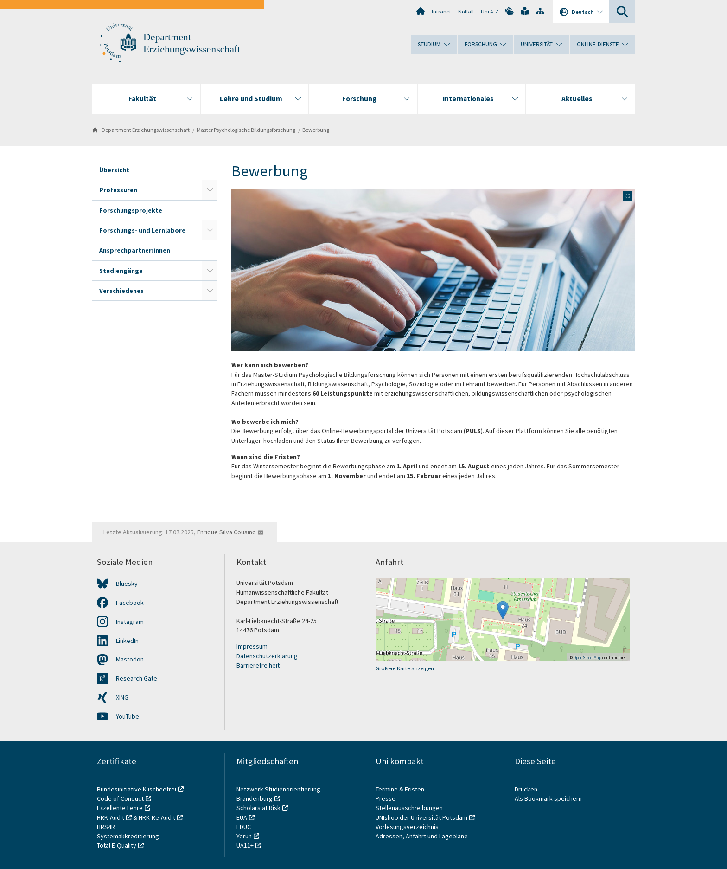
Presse (386, 798)
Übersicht (114, 170)
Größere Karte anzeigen (405, 668)
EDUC (243, 827)
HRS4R (106, 827)
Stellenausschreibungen (409, 808)
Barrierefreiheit (258, 665)
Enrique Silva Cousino (226, 532)
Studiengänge (121, 270)
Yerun (244, 836)
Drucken (526, 789)
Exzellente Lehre (120, 808)
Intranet (441, 11)
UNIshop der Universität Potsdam (421, 817)
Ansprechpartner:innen (134, 250)
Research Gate (136, 678)
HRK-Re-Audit (157, 817)
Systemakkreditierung (128, 836)
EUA (241, 817)
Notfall (466, 11)
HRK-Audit (110, 817)
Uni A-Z (489, 11)
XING (122, 697)
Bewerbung (315, 129)
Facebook (130, 602)
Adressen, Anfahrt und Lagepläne (422, 836)
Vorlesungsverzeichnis (408, 827)
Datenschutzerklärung (267, 656)
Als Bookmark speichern (548, 798)
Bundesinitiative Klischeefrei (136, 789)
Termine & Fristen (401, 789)
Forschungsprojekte (130, 210)
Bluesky (127, 583)
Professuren (118, 190)
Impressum (252, 646)
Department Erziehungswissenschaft (146, 129)
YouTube (127, 716)
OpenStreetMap (587, 657)
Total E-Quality (116, 845)
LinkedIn (127, 640)
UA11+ (245, 845)
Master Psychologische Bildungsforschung (246, 129)
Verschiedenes (121, 290)
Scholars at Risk (258, 808)
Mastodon (130, 659)
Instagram (130, 621)
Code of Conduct (120, 798)
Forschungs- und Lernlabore (142, 230)
